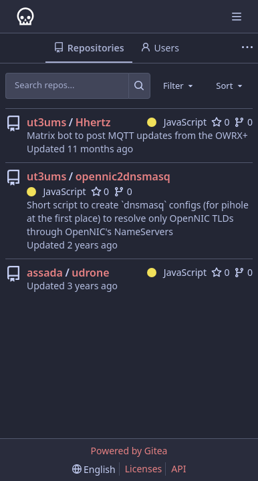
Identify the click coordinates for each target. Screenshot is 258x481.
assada (45, 272)
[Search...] (139, 85)
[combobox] (179, 85)
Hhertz (93, 122)
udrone (90, 272)
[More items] (247, 48)
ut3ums (46, 122)
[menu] (94, 469)
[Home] (25, 17)
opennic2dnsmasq (123, 176)
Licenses (143, 468)
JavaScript (177, 122)
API (178, 468)
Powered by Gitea (129, 450)
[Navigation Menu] (238, 16)
